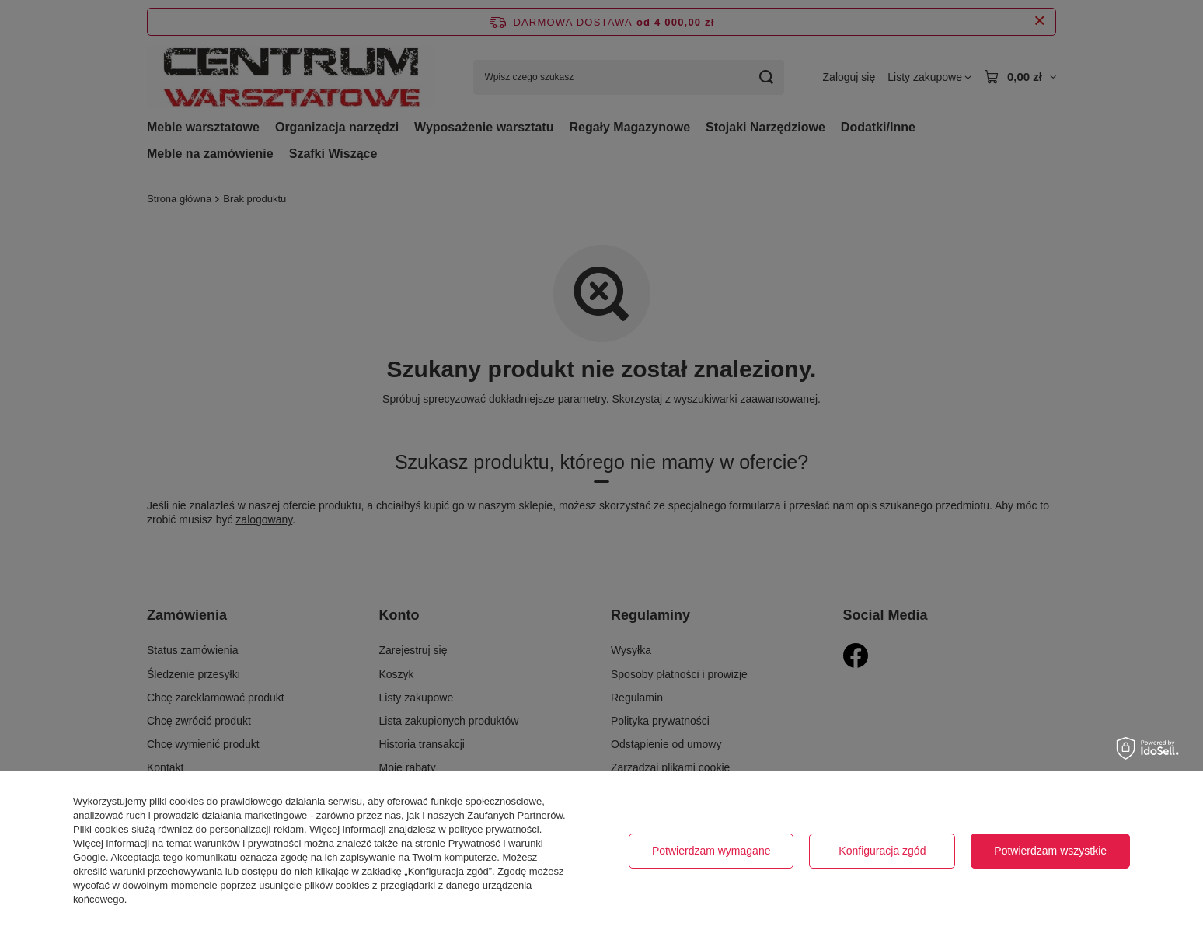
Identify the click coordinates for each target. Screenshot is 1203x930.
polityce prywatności (493, 829)
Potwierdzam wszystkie (1050, 850)
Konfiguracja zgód (882, 850)
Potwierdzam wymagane (711, 850)
